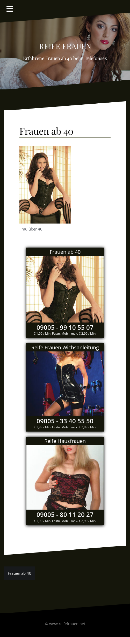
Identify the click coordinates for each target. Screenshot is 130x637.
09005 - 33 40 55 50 (65, 421)
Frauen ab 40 (19, 573)
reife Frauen (65, 44)
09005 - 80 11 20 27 (65, 514)
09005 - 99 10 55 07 (65, 327)
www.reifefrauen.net (67, 623)
